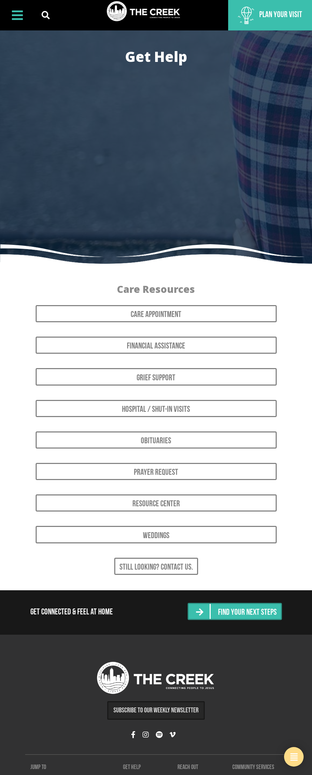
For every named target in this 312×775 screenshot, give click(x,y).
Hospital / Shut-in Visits (156, 410)
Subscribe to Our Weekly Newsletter (156, 710)
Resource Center (156, 504)
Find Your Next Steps (247, 612)
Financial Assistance (156, 346)
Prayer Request (156, 472)
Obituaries (156, 441)
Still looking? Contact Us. (156, 567)
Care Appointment (156, 315)
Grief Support (156, 378)
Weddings (156, 536)
